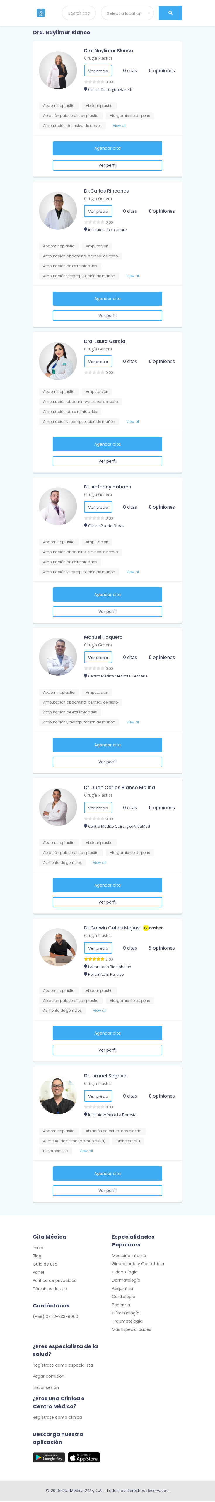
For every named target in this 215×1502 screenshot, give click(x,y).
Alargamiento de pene (130, 115)
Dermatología (126, 1282)
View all (119, 125)
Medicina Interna (129, 1257)
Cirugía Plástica (98, 58)
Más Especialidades (131, 1331)
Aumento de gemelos (62, 862)
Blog (37, 1257)
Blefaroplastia (55, 1150)
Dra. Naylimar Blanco (108, 50)
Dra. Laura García (104, 341)
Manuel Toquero (103, 637)
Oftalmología (125, 1314)
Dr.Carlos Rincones (106, 191)
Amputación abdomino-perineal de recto (80, 255)
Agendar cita (107, 148)
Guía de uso (45, 1265)
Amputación (97, 245)
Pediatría (121, 1306)
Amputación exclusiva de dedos (72, 125)
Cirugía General (98, 198)
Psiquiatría (122, 1290)
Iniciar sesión (46, 1389)
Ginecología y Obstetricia (138, 1265)
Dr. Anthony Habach (107, 486)
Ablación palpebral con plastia (71, 115)
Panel (38, 1274)
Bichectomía (128, 1140)
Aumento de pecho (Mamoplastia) (74, 1140)
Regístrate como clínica (57, 1419)
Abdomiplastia (99, 105)
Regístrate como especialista (63, 1367)
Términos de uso (50, 1290)
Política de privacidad (55, 1282)
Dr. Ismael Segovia (106, 1075)
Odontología (125, 1273)
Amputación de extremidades (70, 265)
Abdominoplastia (59, 105)
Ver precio (98, 71)
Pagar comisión (48, 1378)
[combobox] (127, 13)
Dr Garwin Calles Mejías (112, 927)
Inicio (38, 1249)
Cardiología (123, 1298)
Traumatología (127, 1323)
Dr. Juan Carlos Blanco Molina (119, 787)
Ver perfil (107, 165)
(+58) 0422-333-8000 (55, 1318)
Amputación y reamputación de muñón (79, 275)
